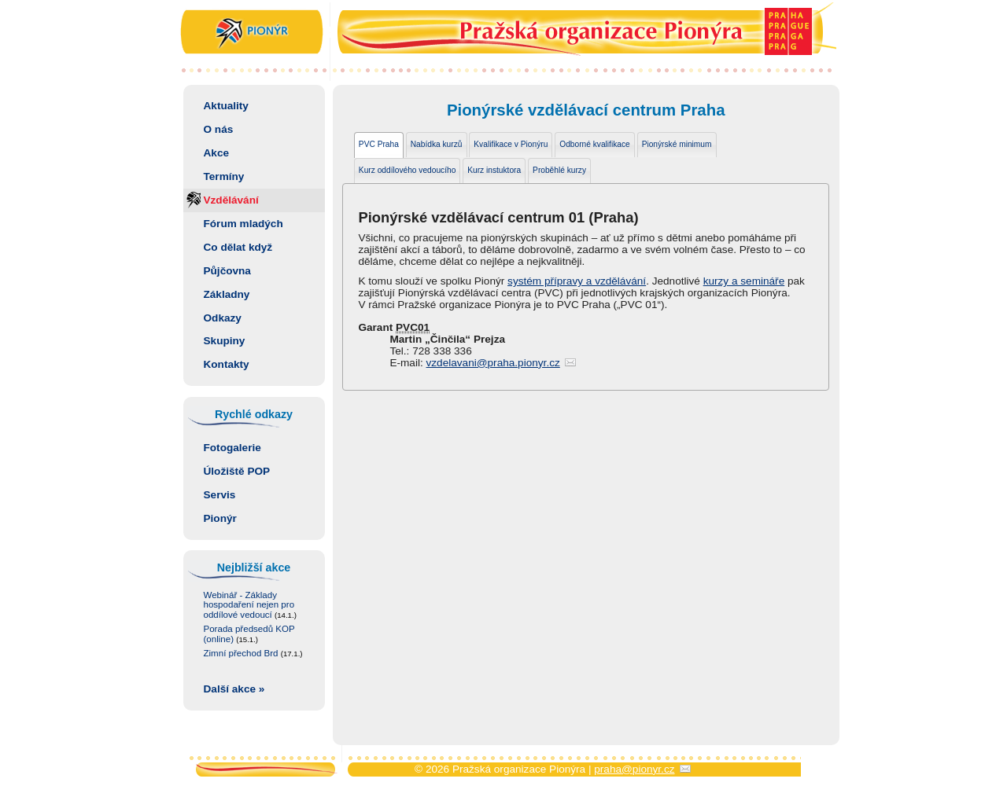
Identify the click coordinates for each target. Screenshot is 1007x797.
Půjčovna (227, 271)
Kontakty (226, 364)
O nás (219, 129)
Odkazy (223, 318)
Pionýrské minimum (677, 144)
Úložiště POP (237, 471)
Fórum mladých (243, 224)
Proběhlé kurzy (559, 170)
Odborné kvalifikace (594, 144)
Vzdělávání (231, 200)
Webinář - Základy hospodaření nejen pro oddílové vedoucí (250, 604)
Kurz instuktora (494, 170)
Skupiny (224, 341)
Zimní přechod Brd (253, 653)
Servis (220, 495)
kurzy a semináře (744, 281)
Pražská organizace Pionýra (503, 33)
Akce (217, 153)
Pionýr (220, 518)
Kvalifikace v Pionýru (511, 144)
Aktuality (226, 106)
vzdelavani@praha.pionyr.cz (493, 363)
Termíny (224, 176)
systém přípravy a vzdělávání (576, 281)
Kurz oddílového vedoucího (407, 170)
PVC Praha (379, 144)
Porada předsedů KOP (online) (249, 634)
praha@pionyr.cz (634, 769)
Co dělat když (238, 247)
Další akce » (234, 689)
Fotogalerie (232, 448)
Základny (227, 294)
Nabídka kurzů (437, 144)
